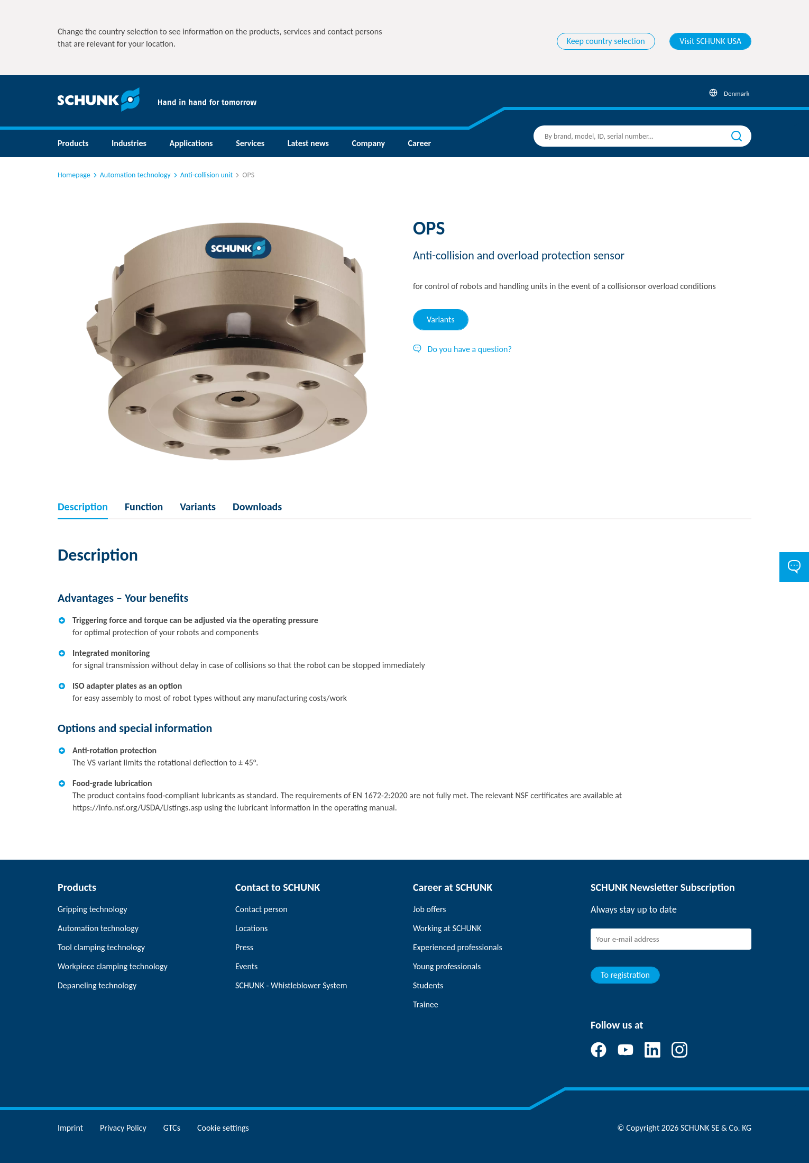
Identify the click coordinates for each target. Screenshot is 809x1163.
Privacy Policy (123, 1128)
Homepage (74, 174)
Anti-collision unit (202, 174)
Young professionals (447, 966)
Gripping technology (92, 909)
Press (244, 947)
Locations (251, 928)
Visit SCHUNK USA (710, 41)
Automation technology (131, 174)
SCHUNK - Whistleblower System (291, 985)
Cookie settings (223, 1128)
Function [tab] (144, 506)
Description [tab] (83, 506)
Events (246, 966)
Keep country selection (606, 41)
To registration (625, 975)
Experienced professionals (457, 947)
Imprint (70, 1128)
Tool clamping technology (101, 947)
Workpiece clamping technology (113, 966)
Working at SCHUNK (447, 928)
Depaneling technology (97, 985)
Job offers (429, 909)
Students (428, 985)
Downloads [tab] (257, 506)
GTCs (171, 1128)
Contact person (261, 909)
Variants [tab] (441, 319)
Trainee (425, 1004)
